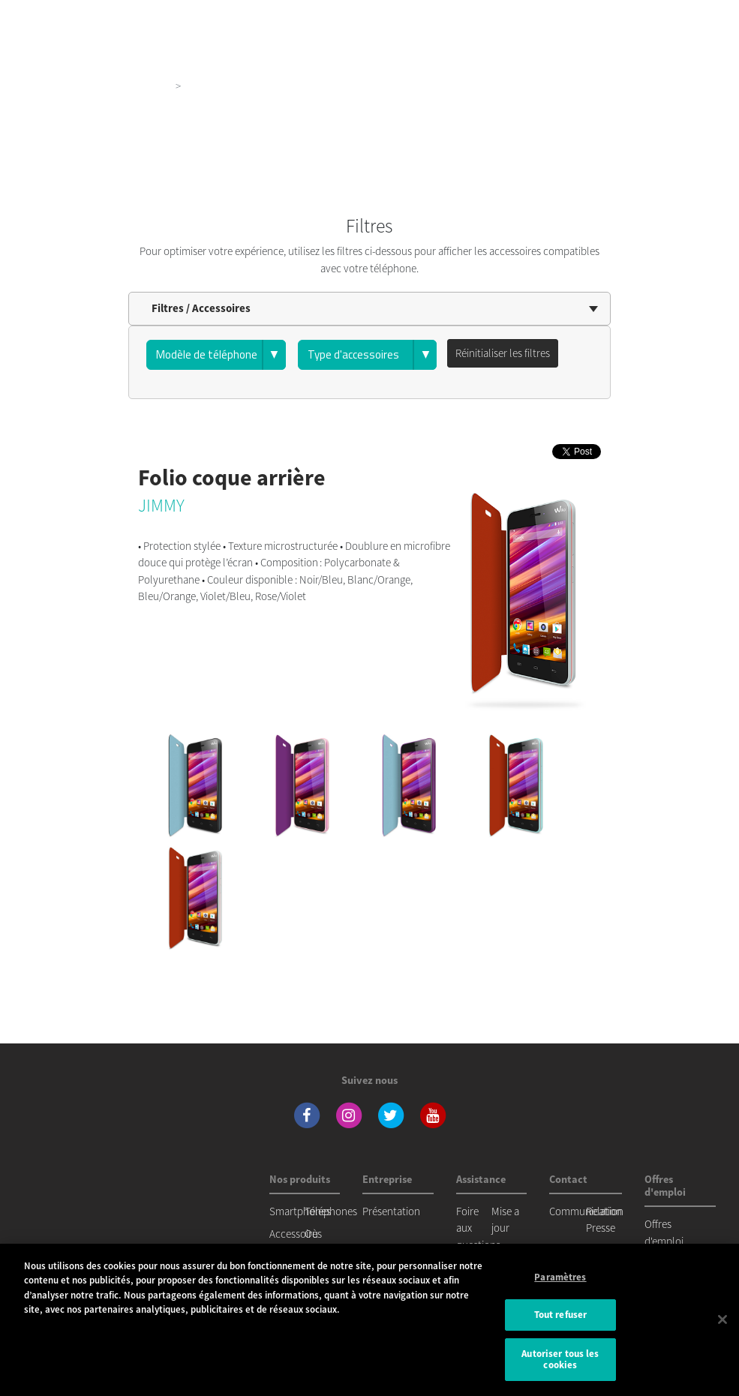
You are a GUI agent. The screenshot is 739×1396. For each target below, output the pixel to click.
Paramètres (560, 1277)
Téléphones (331, 1211)
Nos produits (140, 86)
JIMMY (161, 505)
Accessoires (295, 1233)
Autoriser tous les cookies (560, 1359)
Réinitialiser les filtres (502, 353)
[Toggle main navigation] (706, 15)
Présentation (391, 1211)
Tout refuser (560, 1314)
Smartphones (300, 1211)
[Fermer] (722, 1319)
